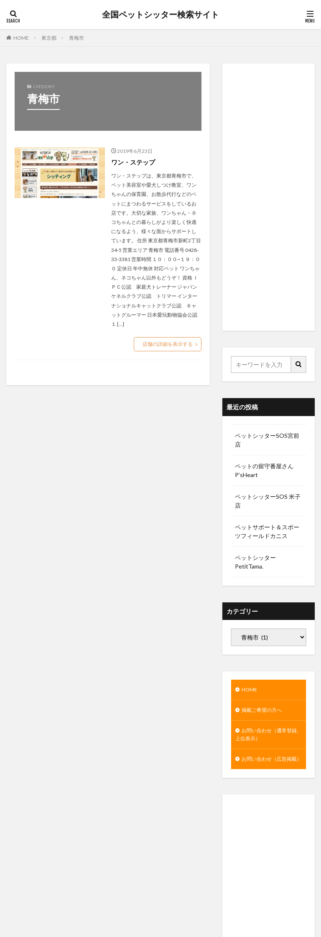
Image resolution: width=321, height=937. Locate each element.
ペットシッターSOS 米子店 (268, 501)
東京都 (48, 38)
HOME (21, 38)
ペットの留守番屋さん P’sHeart (264, 470)
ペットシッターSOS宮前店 (267, 440)
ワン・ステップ (134, 162)
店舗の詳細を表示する (168, 344)
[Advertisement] (268, 197)
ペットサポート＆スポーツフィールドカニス (267, 531)
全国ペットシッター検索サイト (160, 14)
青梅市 (76, 38)
